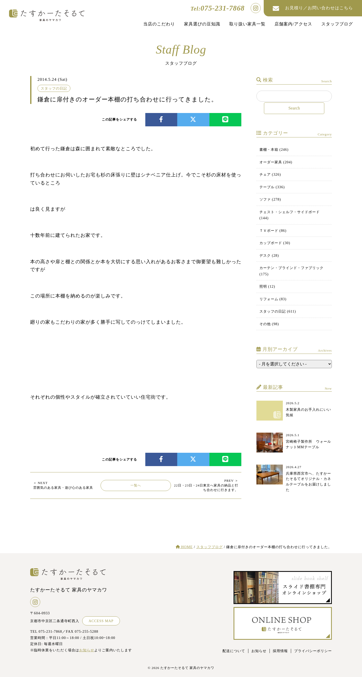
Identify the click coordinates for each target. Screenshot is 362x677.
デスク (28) (269, 255)
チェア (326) (270, 174)
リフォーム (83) (273, 299)
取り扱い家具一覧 (247, 24)
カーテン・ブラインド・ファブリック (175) (291, 271)
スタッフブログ (337, 24)
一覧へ (135, 485)
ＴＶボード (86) (273, 231)
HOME (184, 547)
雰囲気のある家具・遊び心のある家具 (63, 485)
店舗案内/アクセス (293, 24)
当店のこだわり (159, 24)
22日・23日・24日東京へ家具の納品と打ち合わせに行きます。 (206, 485)
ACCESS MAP (100, 621)
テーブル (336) (272, 187)
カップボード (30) (274, 243)
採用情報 (280, 651)
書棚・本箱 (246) (274, 149)
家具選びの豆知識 (202, 24)
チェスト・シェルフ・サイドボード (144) (289, 215)
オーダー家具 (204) (275, 162)
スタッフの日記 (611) (277, 311)
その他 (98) (269, 324)
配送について (233, 651)
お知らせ (86, 650)
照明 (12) (267, 286)
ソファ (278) (270, 199)
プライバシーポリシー (313, 651)
